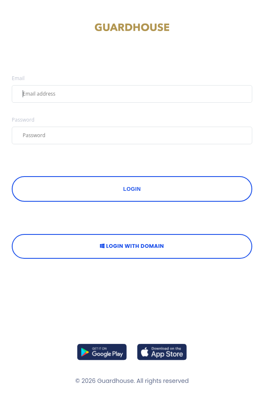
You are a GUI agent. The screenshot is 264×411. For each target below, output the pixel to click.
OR (132, 219)
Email (18, 78)
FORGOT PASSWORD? (37, 161)
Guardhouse (115, 381)
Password (23, 120)
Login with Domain (132, 246)
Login (132, 189)
